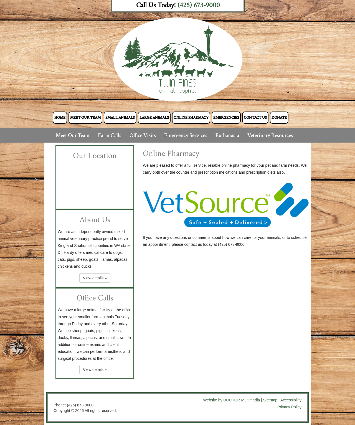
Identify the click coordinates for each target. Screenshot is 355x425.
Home (59, 117)
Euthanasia (227, 135)
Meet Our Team (85, 117)
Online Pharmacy (191, 117)
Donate (279, 117)
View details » (95, 278)
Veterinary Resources (270, 135)
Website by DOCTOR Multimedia (231, 400)
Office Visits (143, 135)
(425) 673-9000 (199, 5)
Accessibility (290, 400)
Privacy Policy (289, 407)
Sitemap (270, 400)
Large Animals (154, 117)
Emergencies (226, 117)
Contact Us (255, 117)
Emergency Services (185, 135)
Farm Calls (109, 135)
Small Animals (120, 117)
